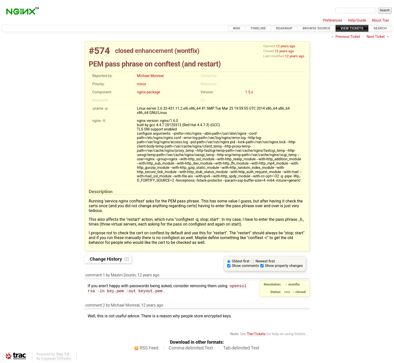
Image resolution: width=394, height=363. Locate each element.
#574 (99, 50)
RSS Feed (149, 347)
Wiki (236, 28)
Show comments (245, 266)
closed (124, 50)
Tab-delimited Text (241, 347)
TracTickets (256, 334)
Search (380, 28)
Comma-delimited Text (191, 347)
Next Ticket (376, 37)
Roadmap (284, 28)
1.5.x (249, 92)
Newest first (265, 261)
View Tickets (352, 28)
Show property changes (284, 266)
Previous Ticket (347, 37)
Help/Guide (357, 20)
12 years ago (285, 46)
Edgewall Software (56, 358)
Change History (109, 259)
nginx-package (148, 92)
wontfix (187, 50)
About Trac (380, 20)
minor (141, 84)
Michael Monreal (150, 76)
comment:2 (95, 305)
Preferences (332, 20)
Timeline (258, 28)
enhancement (154, 50)
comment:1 (95, 275)
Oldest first (241, 261)
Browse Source (316, 28)
